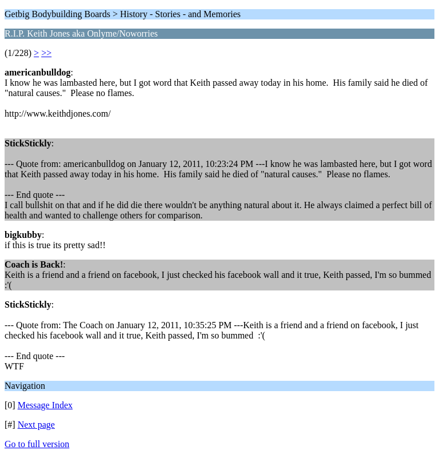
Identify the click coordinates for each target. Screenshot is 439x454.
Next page (36, 424)
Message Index (45, 405)
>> (46, 53)
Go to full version (37, 444)
